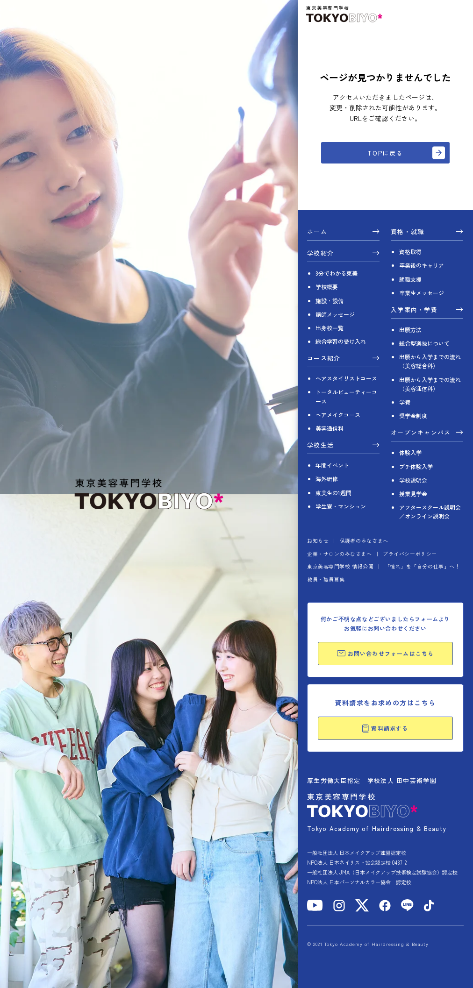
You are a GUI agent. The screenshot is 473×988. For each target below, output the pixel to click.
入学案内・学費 (414, 310)
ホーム (317, 232)
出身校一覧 (329, 328)
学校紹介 (320, 253)
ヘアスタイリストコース (346, 378)
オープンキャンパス (421, 433)
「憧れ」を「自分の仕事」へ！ (422, 566)
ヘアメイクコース (337, 415)
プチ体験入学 (416, 466)
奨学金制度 (413, 415)
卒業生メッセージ (421, 293)
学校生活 (320, 445)
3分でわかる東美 (336, 273)
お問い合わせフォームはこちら (385, 653)
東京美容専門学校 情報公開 (340, 566)
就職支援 (410, 279)
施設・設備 (329, 301)
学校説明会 (413, 480)
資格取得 (410, 252)
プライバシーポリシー (410, 553)
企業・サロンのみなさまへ (339, 553)
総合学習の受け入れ (340, 341)
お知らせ (318, 540)
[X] (362, 905)
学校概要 (326, 287)
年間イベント (332, 465)
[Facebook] (385, 905)
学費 (404, 402)
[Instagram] (339, 905)
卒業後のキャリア (421, 265)
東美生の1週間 (333, 493)
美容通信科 (329, 428)
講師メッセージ (335, 314)
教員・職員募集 (326, 579)
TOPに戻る (385, 153)
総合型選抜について (424, 343)
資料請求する (385, 728)
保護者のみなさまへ (364, 540)
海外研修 (326, 479)
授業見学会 (413, 494)
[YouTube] (315, 905)
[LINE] (407, 905)
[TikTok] (429, 905)
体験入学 (410, 452)
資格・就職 (407, 232)
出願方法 (410, 330)
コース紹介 (324, 359)
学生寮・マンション (340, 506)
